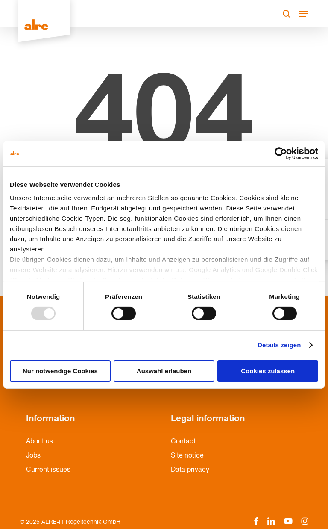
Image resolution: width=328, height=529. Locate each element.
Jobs (33, 456)
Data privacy (190, 470)
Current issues (48, 470)
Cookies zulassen (268, 371)
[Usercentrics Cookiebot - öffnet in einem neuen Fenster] (280, 153)
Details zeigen (279, 345)
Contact (183, 442)
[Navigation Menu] (303, 13)
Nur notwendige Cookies (60, 371)
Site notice (187, 456)
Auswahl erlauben (164, 371)
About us (39, 442)
